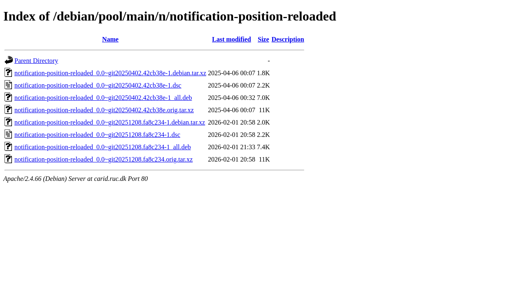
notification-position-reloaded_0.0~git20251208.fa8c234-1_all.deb (102, 146)
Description (288, 39)
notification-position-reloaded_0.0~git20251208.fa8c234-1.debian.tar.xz (109, 122)
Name (110, 39)
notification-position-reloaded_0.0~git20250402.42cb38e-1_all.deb (103, 97)
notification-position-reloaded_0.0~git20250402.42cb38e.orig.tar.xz (104, 109)
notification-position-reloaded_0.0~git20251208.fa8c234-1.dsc (97, 134)
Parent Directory (36, 60)
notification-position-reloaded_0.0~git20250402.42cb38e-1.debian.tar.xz (110, 72)
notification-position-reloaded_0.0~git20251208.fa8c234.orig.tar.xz (103, 159)
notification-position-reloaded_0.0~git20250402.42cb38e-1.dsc (97, 85)
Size (263, 39)
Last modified (231, 39)
